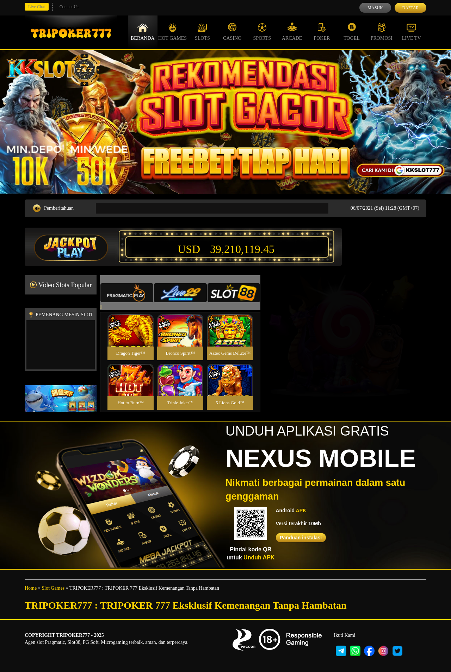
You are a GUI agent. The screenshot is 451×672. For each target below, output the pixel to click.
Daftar (410, 7)
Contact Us (69, 6)
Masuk (375, 7)
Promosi (382, 32)
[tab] (126, 292)
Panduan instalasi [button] (301, 537)
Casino (232, 32)
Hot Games (172, 32)
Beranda (143, 32)
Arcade (292, 32)
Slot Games (53, 588)
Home (31, 588)
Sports (262, 32)
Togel (352, 32)
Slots (202, 32)
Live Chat (36, 6)
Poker (322, 32)
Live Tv (411, 32)
